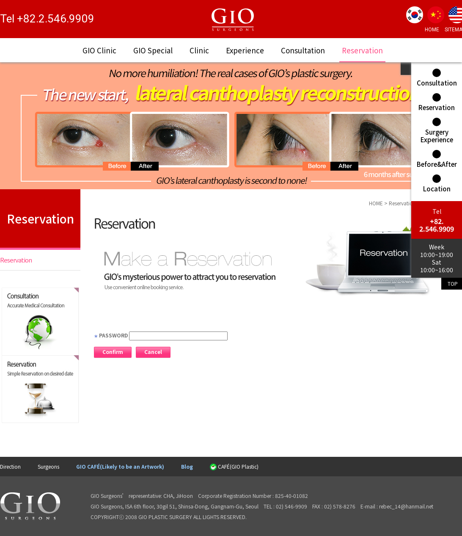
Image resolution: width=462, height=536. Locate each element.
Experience (245, 50)
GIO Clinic (99, 50)
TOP (453, 283)
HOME (432, 30)
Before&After (437, 159)
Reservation (362, 50)
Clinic (199, 50)
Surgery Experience (437, 131)
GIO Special (153, 50)
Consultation (303, 50)
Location (437, 183)
